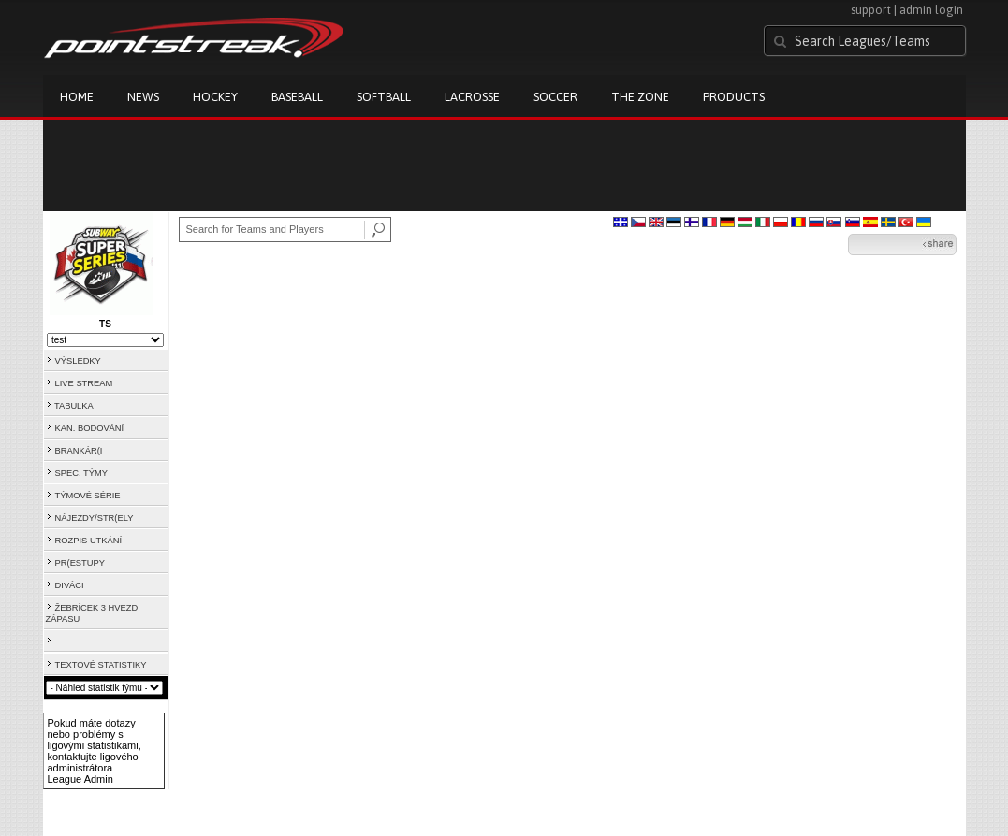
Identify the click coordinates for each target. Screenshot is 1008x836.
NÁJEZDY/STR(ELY (94, 518)
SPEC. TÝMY (81, 473)
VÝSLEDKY (78, 361)
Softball (384, 97)
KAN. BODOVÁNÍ (89, 428)
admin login (931, 10)
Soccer (555, 97)
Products (734, 97)
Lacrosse (472, 97)
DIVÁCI (69, 585)
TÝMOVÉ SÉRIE (88, 495)
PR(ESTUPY (80, 563)
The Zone (640, 97)
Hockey (215, 97)
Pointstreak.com (193, 39)
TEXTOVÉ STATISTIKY (101, 665)
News (143, 97)
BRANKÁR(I (79, 450)
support (871, 10)
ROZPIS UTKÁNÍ (89, 540)
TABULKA (74, 406)
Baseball (297, 97)
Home (77, 97)
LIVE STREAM (84, 383)
